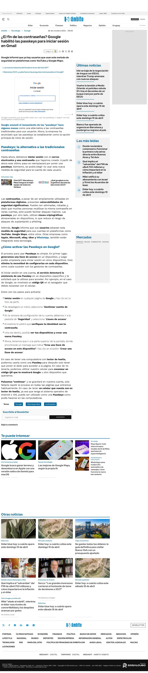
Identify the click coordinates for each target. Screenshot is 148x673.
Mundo (35, 638)
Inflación (19, 13)
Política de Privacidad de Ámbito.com (66, 642)
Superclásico (50, 13)
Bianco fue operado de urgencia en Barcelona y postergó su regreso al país (91, 127)
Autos (109, 638)
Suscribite (60, 417)
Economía (44, 25)
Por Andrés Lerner (8, 615)
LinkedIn (21, 625)
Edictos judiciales (116, 642)
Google (27, 31)
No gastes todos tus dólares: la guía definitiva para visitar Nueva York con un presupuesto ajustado (91, 549)
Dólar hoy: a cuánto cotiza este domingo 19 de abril (91, 117)
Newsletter (143, 25)
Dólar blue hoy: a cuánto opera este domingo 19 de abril (91, 106)
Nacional (22, 638)
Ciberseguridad (33, 404)
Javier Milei (103, 13)
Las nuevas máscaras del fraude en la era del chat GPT (26, 67)
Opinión (102, 25)
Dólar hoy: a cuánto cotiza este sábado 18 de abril (91, 585)
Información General (90, 638)
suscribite (135, 19)
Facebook (9, 625)
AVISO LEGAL (95, 642)
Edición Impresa (66, 638)
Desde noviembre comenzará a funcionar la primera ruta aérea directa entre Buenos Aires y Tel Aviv (95, 152)
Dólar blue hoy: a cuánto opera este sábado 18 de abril (54, 608)
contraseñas (50, 404)
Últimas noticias (24, 634)
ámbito (4, 31)
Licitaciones (8, 646)
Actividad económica (87, 13)
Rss (21, 642)
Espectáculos (124, 638)
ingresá (142, 19)
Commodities (96, 242)
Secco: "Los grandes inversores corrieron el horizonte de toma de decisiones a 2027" (55, 586)
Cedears (105, 242)
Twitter (3, 625)
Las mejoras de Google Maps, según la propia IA (54, 467)
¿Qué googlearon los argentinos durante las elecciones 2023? (60, 182)
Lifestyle (7, 638)
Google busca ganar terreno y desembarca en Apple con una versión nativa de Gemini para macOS (17, 470)
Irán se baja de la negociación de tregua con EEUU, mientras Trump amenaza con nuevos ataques (92, 75)
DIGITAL (48, 654)
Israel (29, 13)
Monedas (79, 242)
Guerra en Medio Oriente (67, 13)
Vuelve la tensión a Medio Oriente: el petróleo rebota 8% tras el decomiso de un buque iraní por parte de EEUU (91, 91)
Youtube (27, 625)
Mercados (106, 634)
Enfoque (38, 13)
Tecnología (15, 31)
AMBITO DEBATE (96, 654)
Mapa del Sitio (34, 642)
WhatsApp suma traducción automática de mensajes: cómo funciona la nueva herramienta (98, 468)
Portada (6, 634)
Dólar (30, 25)
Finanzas (59, 25)
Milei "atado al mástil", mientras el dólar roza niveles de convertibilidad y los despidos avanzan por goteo (18, 606)
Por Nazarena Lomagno (46, 598)
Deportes (48, 638)
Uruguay (116, 25)
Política (73, 25)
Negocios (87, 25)
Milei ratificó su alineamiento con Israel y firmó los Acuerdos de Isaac (95, 181)
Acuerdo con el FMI (118, 13)
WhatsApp (43, 237)
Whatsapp (34, 625)
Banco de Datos (88, 634)
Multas (134, 642)
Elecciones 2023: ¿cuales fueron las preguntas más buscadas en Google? (33, 72)
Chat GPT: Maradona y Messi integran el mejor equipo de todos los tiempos (24, 183)
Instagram (15, 625)
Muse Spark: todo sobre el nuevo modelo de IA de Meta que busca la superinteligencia (100, 449)
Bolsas (87, 242)
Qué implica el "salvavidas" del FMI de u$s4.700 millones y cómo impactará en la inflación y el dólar (95, 167)
